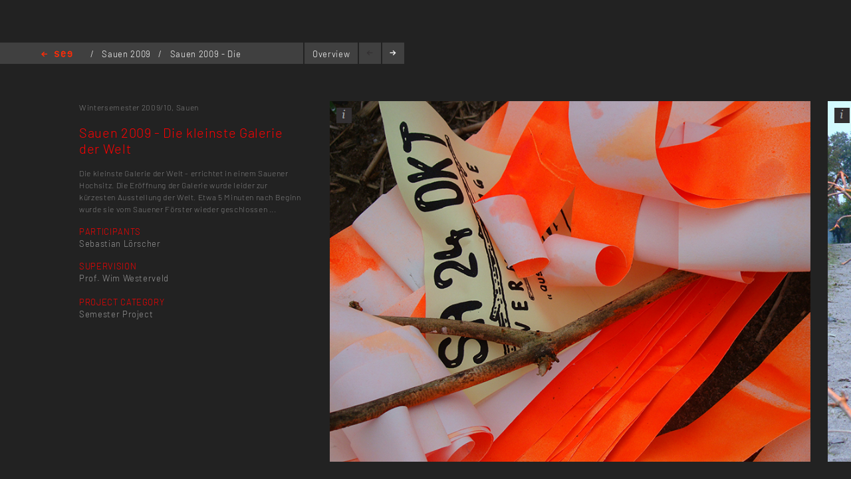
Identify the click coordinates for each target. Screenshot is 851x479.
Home (56, 55)
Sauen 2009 (127, 54)
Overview (331, 54)
